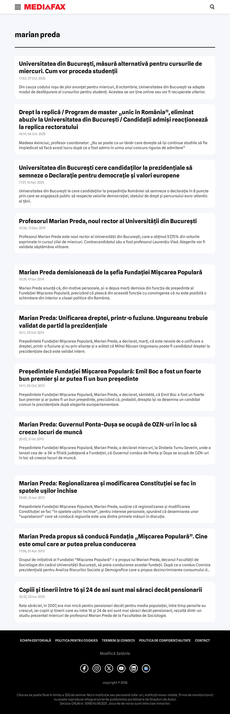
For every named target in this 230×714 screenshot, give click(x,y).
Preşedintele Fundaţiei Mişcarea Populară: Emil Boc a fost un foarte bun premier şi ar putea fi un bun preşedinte (110, 375)
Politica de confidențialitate (165, 640)
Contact (202, 640)
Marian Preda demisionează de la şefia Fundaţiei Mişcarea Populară (110, 272)
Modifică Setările (115, 653)
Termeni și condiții (118, 640)
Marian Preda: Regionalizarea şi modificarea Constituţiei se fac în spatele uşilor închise (107, 487)
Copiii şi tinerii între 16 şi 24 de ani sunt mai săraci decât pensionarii (110, 589)
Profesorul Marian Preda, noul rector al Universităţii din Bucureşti (108, 221)
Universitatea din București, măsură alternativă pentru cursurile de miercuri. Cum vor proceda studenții (110, 67)
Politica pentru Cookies (76, 640)
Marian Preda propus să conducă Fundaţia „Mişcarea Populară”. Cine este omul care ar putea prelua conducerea (113, 540)
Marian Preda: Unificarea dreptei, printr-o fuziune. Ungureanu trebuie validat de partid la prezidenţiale (113, 321)
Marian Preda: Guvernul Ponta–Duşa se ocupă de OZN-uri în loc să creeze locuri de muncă (108, 428)
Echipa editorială (35, 640)
